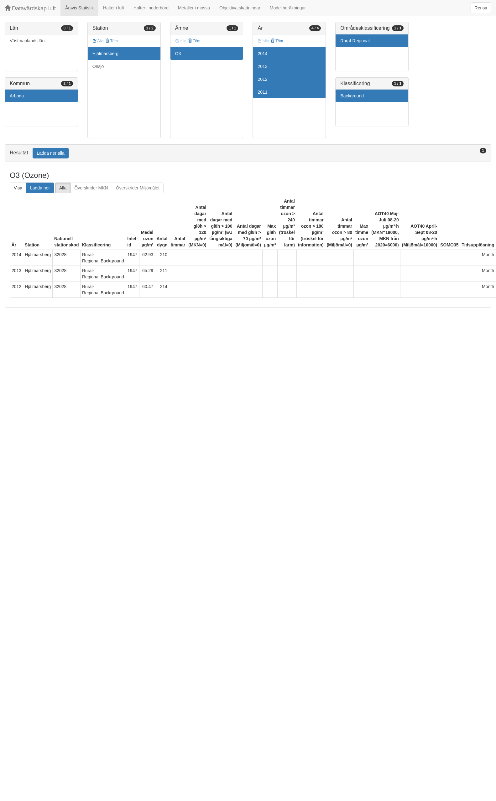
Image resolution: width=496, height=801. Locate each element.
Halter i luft (113, 7)
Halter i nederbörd (151, 7)
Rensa (481, 7)
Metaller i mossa (194, 7)
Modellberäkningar (288, 7)
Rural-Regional (354, 40)
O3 (178, 53)
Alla (98, 41)
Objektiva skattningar (239, 7)
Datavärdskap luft (30, 8)
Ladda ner (40, 187)
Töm (111, 41)
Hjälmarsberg (105, 53)
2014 (262, 53)
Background (352, 95)
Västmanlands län (27, 40)
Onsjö (98, 66)
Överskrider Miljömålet (137, 187)
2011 (262, 92)
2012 (262, 79)
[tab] (248, 153)
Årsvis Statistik (79, 7)
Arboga (17, 95)
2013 (262, 66)
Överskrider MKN (91, 187)
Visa (18, 187)
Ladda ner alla (51, 153)
